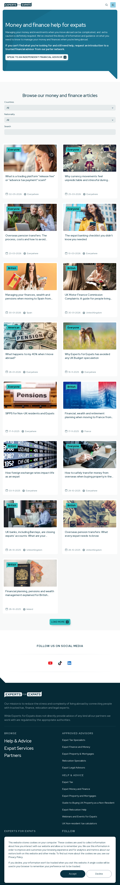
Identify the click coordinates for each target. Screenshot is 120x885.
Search (7, 126)
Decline (99, 873)
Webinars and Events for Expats (79, 816)
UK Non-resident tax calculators (79, 823)
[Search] (106, 5)
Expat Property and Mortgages (79, 795)
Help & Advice (18, 741)
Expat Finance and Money (76, 746)
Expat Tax (67, 782)
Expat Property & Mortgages (78, 753)
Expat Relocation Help (74, 809)
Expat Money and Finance (76, 788)
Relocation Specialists (74, 760)
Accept (73, 873)
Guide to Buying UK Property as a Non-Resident (88, 802)
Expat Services (19, 748)
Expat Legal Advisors (73, 767)
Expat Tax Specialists (73, 739)
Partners (12, 755)
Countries (9, 102)
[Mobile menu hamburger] (113, 5)
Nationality (9, 114)
